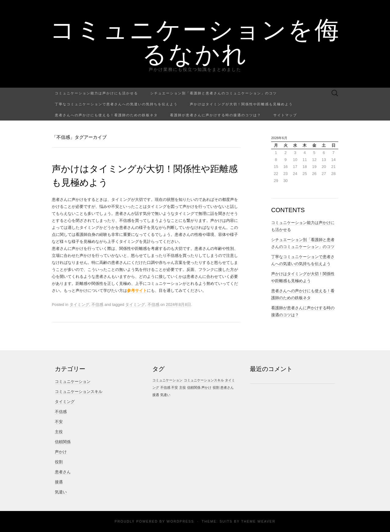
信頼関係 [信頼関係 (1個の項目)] (193, 387)
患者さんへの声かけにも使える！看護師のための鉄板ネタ (106, 115)
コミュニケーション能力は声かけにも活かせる (96, 93)
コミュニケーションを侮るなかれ (195, 41)
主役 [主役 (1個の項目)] (182, 387)
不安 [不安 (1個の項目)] (174, 387)
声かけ (61, 452)
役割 (59, 462)
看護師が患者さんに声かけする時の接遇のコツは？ (215, 115)
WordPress (180, 521)
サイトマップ (285, 115)
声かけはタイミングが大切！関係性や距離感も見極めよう (241, 104)
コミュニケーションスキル (78, 391)
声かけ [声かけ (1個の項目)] (206, 387)
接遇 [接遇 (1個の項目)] (155, 395)
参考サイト (137, 290)
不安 (59, 421)
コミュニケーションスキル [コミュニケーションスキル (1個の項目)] (204, 380)
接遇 (59, 482)
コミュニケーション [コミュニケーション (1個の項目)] (167, 380)
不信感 (97, 304)
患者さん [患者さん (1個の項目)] (227, 387)
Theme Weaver (258, 521)
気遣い (61, 492)
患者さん (63, 472)
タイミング (79, 304)
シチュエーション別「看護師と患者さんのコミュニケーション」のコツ (213, 93)
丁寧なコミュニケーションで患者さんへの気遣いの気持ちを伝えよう (116, 104)
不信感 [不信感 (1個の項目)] (165, 387)
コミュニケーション (72, 381)
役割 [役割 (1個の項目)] (216, 387)
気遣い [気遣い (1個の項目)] (165, 395)
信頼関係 (63, 441)
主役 (59, 431)
